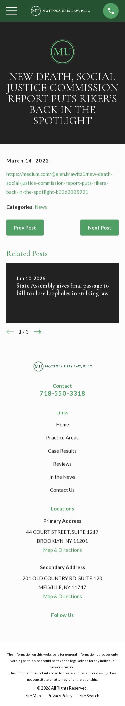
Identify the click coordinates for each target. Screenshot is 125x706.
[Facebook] (51, 626)
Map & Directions (62, 550)
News (41, 207)
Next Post (99, 228)
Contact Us (62, 490)
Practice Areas (62, 437)
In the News (62, 477)
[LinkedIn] (62, 626)
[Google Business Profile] (73, 626)
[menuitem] (33, 696)
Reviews (62, 464)
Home (62, 424)
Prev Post (25, 228)
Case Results (62, 451)
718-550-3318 (63, 393)
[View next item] (37, 332)
